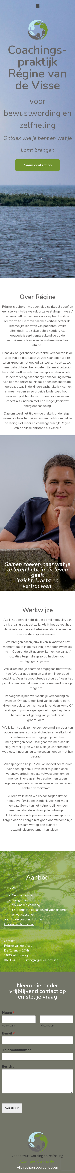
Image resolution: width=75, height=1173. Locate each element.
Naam (8, 1012)
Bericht (8, 1066)
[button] (37, 6)
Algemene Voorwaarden (37, 1161)
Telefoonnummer (16, 1050)
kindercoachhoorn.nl (19, 924)
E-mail (8, 1033)
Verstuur (12, 1108)
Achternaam (47, 1025)
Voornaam (8, 1025)
